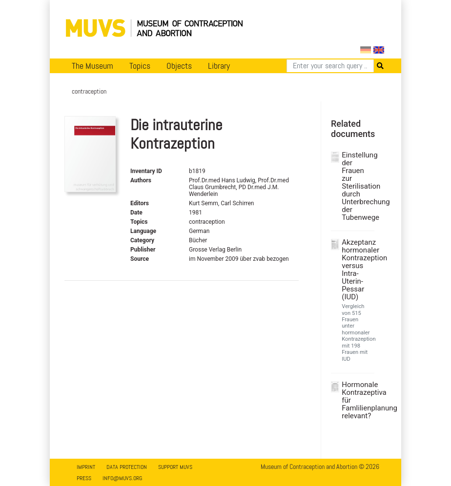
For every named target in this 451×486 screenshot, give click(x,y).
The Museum (92, 66)
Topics (139, 66)
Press (84, 478)
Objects (179, 66)
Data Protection (126, 467)
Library (219, 66)
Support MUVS (175, 467)
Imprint (86, 467)
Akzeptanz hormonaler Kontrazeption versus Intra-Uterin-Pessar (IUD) (357, 269)
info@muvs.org (122, 478)
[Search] (330, 65)
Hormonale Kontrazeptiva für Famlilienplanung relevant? (357, 400)
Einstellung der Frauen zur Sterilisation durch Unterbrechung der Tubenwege (357, 186)
